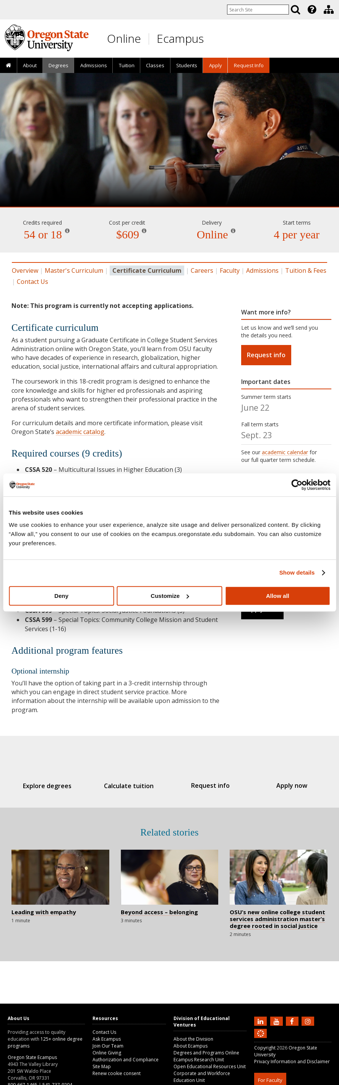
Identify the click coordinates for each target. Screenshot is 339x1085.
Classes (155, 65)
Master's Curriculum (74, 270)
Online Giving (106, 1052)
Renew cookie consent (116, 1073)
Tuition (127, 65)
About (30, 65)
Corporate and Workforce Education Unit (202, 1076)
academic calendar (285, 452)
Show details (297, 572)
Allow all (277, 596)
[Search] (295, 9)
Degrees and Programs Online (206, 1052)
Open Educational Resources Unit (210, 1066)
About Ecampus (191, 1046)
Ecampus (180, 38)
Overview (25, 270)
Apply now (283, 785)
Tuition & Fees (305, 270)
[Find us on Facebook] (293, 1020)
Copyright (265, 1048)
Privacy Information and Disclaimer (292, 1061)
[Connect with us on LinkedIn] (261, 1020)
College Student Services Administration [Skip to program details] (169, 176)
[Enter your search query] (258, 10)
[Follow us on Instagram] (309, 1020)
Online (124, 38)
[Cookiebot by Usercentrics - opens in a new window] (296, 485)
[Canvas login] (261, 1039)
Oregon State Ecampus (32, 1057)
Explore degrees (55, 786)
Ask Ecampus (106, 1039)
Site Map (101, 1066)
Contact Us (32, 281)
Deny (61, 596)
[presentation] (311, 9)
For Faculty (270, 1080)
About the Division (193, 1039)
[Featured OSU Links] (312, 9)
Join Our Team (107, 1046)
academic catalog (80, 432)
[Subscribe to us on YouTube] (277, 1020)
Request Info (249, 65)
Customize (170, 596)
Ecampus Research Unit (199, 1059)
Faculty (230, 270)
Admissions (93, 65)
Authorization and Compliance (125, 1059)
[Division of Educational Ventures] (328, 9)
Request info (266, 355)
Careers (202, 270)
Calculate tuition (131, 786)
